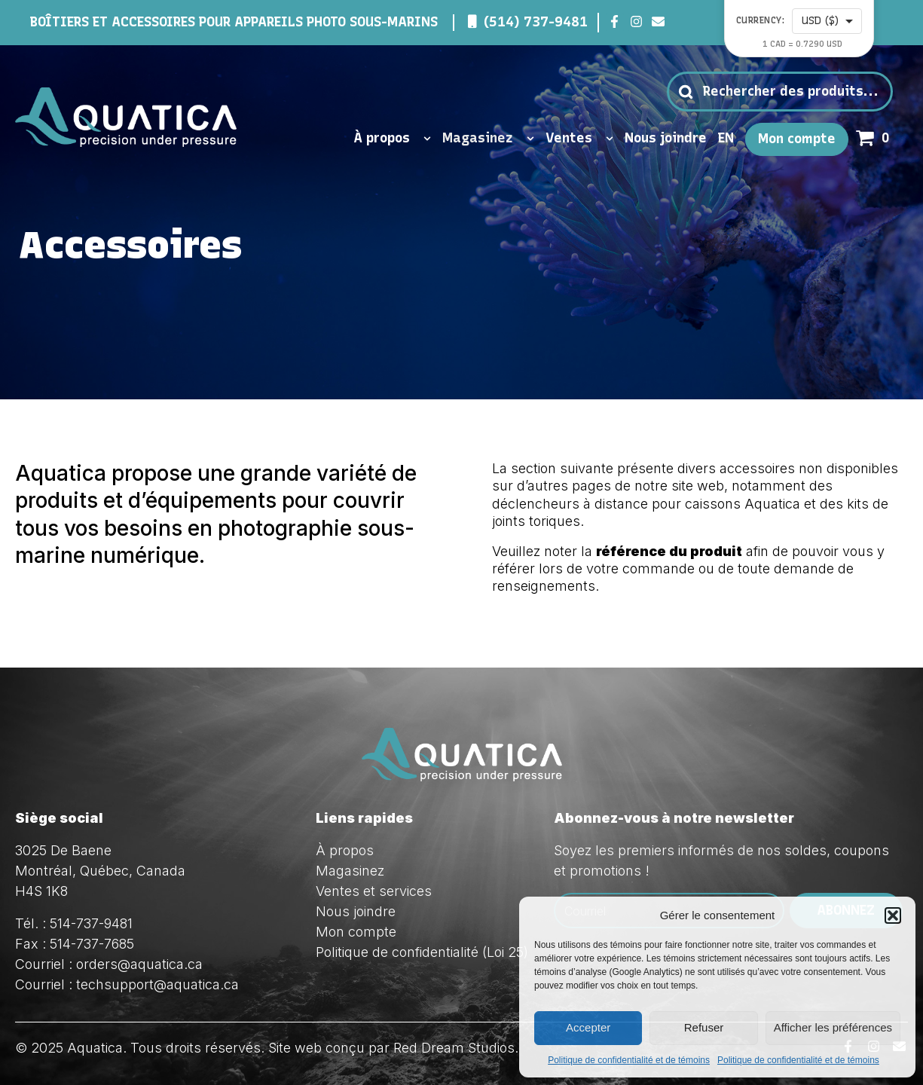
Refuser (704, 1027)
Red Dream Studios (454, 1048)
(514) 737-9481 (536, 22)
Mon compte (797, 139)
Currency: (760, 21)
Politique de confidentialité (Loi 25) (422, 952)
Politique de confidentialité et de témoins (629, 1060)
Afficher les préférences (833, 1027)
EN (726, 138)
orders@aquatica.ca (139, 964)
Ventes (579, 138)
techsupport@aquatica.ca (157, 984)
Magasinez (488, 138)
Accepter (588, 1027)
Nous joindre (666, 138)
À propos (392, 138)
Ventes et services (374, 891)
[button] (892, 915)
